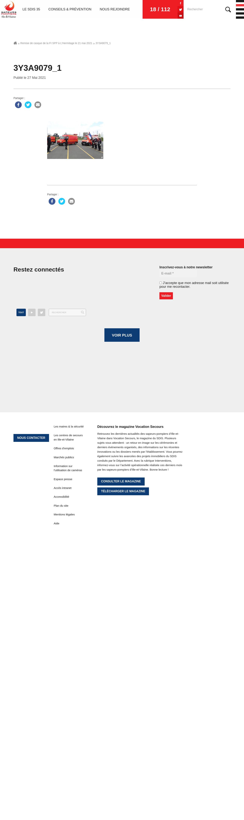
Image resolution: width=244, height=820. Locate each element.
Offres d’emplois (64, 671)
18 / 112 (160, 9)
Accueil (15, 42)
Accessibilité (61, 720)
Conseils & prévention (70, 9)
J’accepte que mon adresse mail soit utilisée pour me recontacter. (194, 285)
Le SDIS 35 (31, 9)
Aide (56, 746)
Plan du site (61, 728)
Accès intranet (62, 711)
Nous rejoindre (115, 9)
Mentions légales (64, 737)
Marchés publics (64, 680)
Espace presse (63, 702)
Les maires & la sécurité (69, 649)
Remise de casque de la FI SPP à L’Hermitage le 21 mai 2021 (56, 43)
